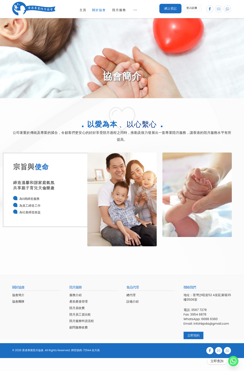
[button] (210, 9)
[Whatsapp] (233, 361)
